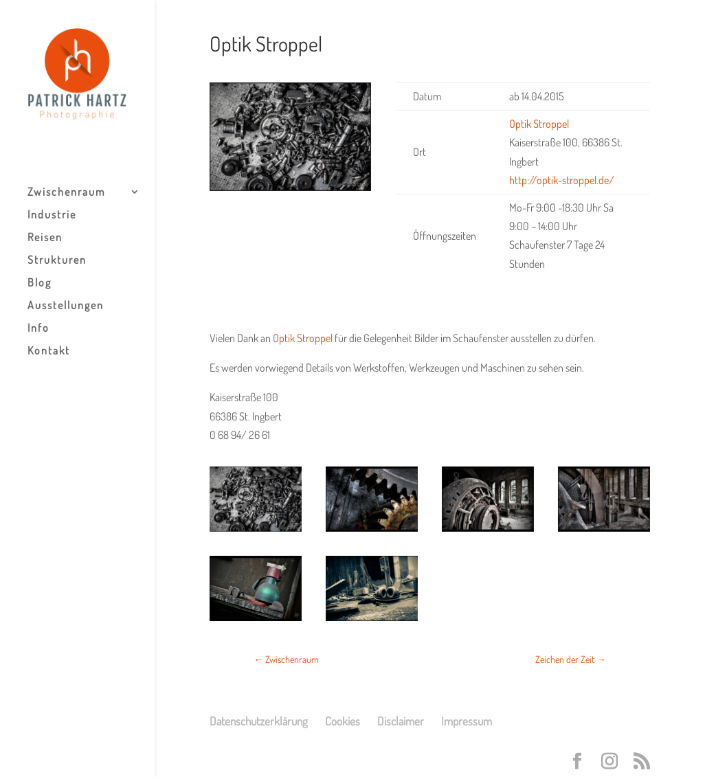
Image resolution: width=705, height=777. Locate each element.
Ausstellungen (65, 306)
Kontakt (48, 351)
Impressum (466, 721)
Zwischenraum (66, 193)
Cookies (342, 721)
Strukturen (57, 261)
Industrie (51, 215)
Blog (39, 283)
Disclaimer (400, 721)
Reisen (45, 238)
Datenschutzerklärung (259, 721)
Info (38, 329)
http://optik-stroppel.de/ (561, 180)
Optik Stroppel (303, 338)
